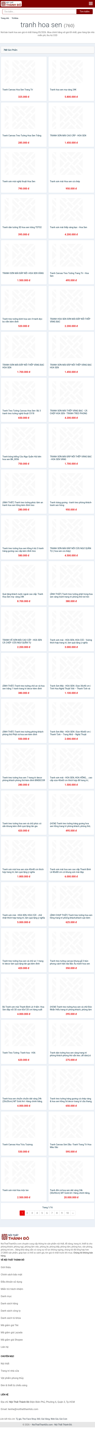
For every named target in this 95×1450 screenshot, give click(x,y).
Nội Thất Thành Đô (63, 1424)
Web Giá (54, 1419)
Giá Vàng (45, 1419)
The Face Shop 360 (31, 1419)
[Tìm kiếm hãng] (39, 11)
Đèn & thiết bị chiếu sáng (14, 1385)
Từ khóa (15, 18)
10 (67, 1213)
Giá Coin (63, 1419)
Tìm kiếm (85, 11)
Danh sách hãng (9, 1303)
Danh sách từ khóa (11, 1318)
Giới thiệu (6, 1267)
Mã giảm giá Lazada (11, 1332)
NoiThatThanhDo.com (42, 1424)
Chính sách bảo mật (11, 1274)
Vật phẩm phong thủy (12, 1378)
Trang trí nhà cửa (10, 1370)
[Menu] (91, 3)
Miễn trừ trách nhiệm (12, 1289)
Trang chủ (5, 18)
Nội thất (5, 1363)
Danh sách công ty (11, 1310)
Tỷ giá (18, 1419)
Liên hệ (4, 1347)
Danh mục (6, 1296)
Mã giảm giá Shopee (12, 1339)
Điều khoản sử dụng (11, 1281)
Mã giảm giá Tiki (9, 1325)
